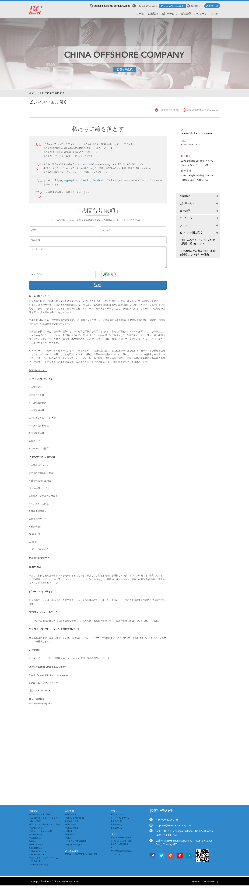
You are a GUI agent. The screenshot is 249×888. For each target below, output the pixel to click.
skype (66, 180)
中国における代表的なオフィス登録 (44, 824)
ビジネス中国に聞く (172, 5)
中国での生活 (116, 821)
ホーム (140, 13)
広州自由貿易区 (35, 848)
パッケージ (200, 13)
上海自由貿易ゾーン (37, 851)
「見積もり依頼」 (124, 69)
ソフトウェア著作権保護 (75, 841)
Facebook (98, 180)
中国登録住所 (70, 814)
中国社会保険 (70, 824)
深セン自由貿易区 (36, 854)
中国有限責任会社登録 (38, 864)
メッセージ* (98, 257)
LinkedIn (84, 180)
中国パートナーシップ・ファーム (43, 858)
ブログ (214, 13)
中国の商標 (69, 834)
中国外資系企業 (35, 834)
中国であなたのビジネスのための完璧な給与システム (197, 241)
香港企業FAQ (116, 824)
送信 (98, 285)
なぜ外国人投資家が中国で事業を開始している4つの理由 (197, 252)
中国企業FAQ (116, 828)
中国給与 (69, 838)
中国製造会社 (35, 838)
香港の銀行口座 (71, 821)
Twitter (111, 180)
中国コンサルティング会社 (40, 831)
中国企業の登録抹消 (73, 844)
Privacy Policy (211, 881)
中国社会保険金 (71, 828)
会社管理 (186, 13)
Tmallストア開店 (36, 844)
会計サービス (169, 13)
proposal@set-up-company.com (110, 5)
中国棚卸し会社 (35, 861)
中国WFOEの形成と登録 (39, 814)
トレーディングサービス (121, 818)
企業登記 (153, 13)
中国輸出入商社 (35, 828)
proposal (86, 164)
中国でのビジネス (118, 814)
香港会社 (33, 841)
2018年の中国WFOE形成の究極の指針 (81, 854)
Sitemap (196, 881)
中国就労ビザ (70, 831)
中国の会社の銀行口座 (74, 818)
